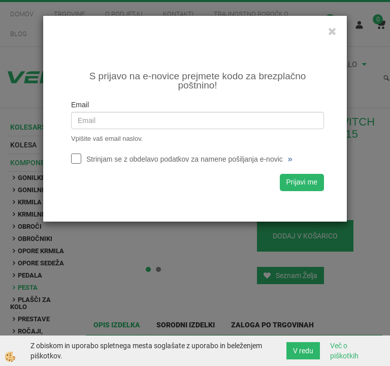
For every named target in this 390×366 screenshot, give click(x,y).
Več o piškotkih (344, 351)
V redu (303, 351)
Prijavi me (301, 182)
